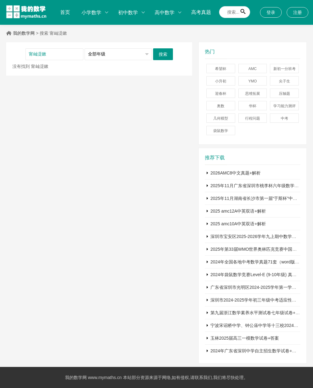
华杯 (252, 106)
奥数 (220, 106)
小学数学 (91, 12)
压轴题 (284, 93)
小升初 (220, 81)
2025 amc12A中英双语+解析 (238, 211)
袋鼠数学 (220, 131)
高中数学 (164, 12)
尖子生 (284, 81)
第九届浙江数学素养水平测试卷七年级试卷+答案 (257, 312)
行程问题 (252, 118)
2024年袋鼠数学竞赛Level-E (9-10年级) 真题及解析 (260, 274)
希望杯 (220, 69)
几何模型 (220, 118)
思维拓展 (252, 93)
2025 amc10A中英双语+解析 (238, 223)
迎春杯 (220, 93)
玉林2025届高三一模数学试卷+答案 (244, 338)
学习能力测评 (284, 106)
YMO (252, 81)
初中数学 (128, 12)
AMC (253, 69)
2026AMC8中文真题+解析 (235, 172)
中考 (284, 118)
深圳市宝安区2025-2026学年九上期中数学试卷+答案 (261, 236)
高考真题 (201, 12)
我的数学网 (24, 33)
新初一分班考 (284, 69)
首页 (65, 12)
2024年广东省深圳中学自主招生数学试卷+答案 (255, 350)
